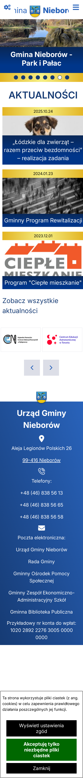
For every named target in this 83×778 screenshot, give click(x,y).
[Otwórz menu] (76, 7)
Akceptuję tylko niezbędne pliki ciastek (41, 749)
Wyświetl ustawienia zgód (41, 728)
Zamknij (41, 768)
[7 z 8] (41, 46)
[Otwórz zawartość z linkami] (7, 7)
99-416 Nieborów (41, 460)
